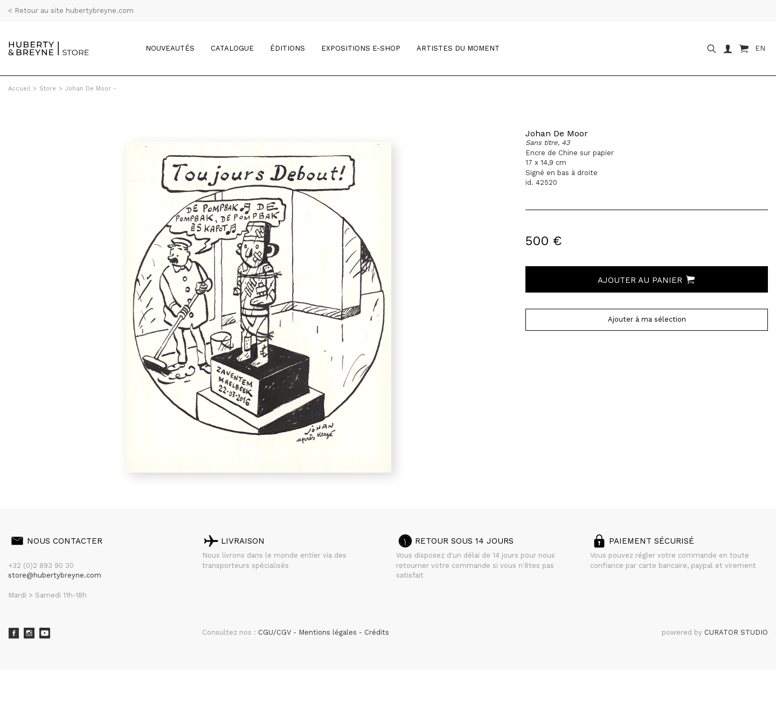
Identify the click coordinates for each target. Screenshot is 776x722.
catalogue (232, 48)
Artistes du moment (458, 48)
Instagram (29, 633)
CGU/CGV (275, 632)
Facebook (13, 633)
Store (47, 88)
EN (760, 48)
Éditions (287, 48)
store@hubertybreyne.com (54, 575)
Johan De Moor (556, 133)
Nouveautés (170, 48)
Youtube (44, 633)
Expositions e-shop (360, 48)
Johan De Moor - (90, 88)
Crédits (376, 632)
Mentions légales (329, 632)
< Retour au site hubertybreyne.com (71, 10)
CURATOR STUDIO (736, 632)
